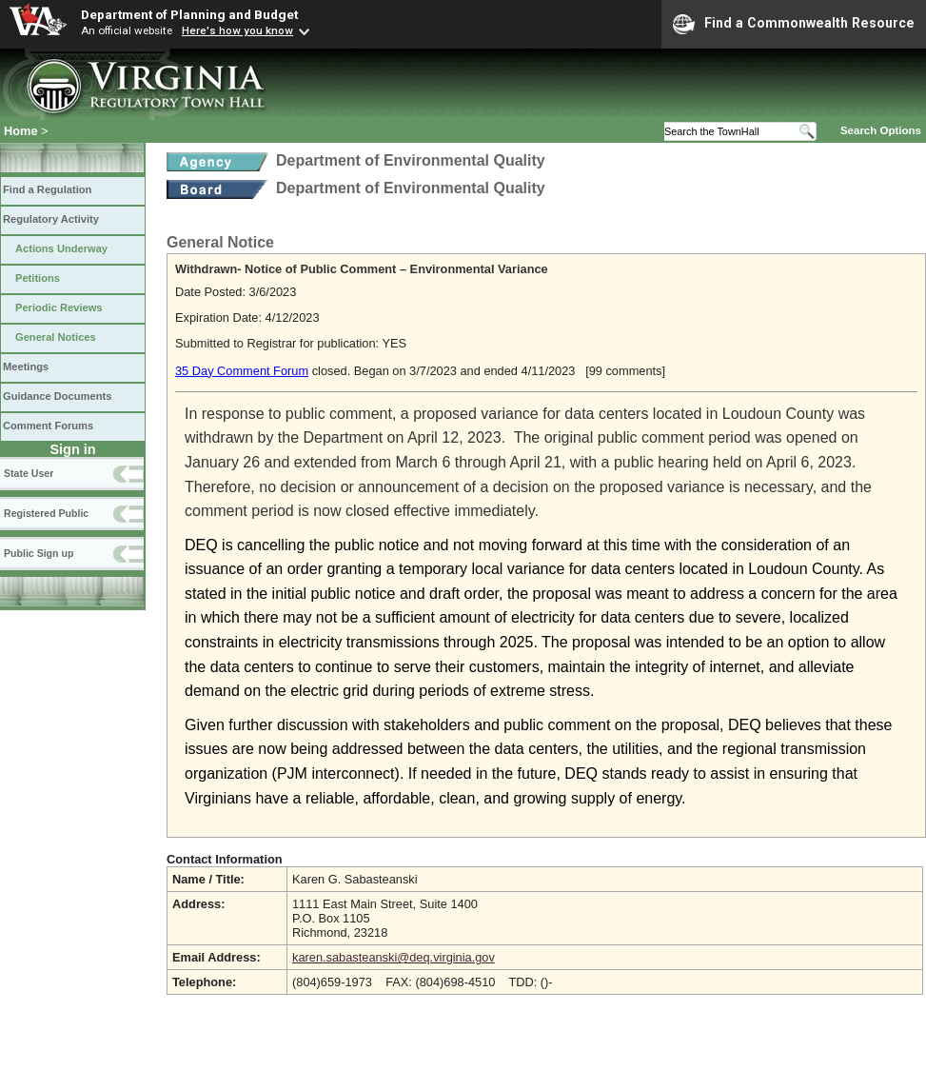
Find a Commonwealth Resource (794, 23)
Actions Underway (61, 248)
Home (21, 131)
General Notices (55, 337)
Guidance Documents (57, 396)
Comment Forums (48, 425)
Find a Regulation (47, 189)
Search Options (880, 130)
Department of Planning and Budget (189, 14)
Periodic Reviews (59, 307)
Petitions (37, 278)
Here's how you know (237, 30)
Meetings (26, 366)
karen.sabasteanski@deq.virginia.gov (393, 957)
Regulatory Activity (51, 219)
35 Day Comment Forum (241, 371)
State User (28, 473)
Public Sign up (38, 553)
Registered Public (46, 513)
